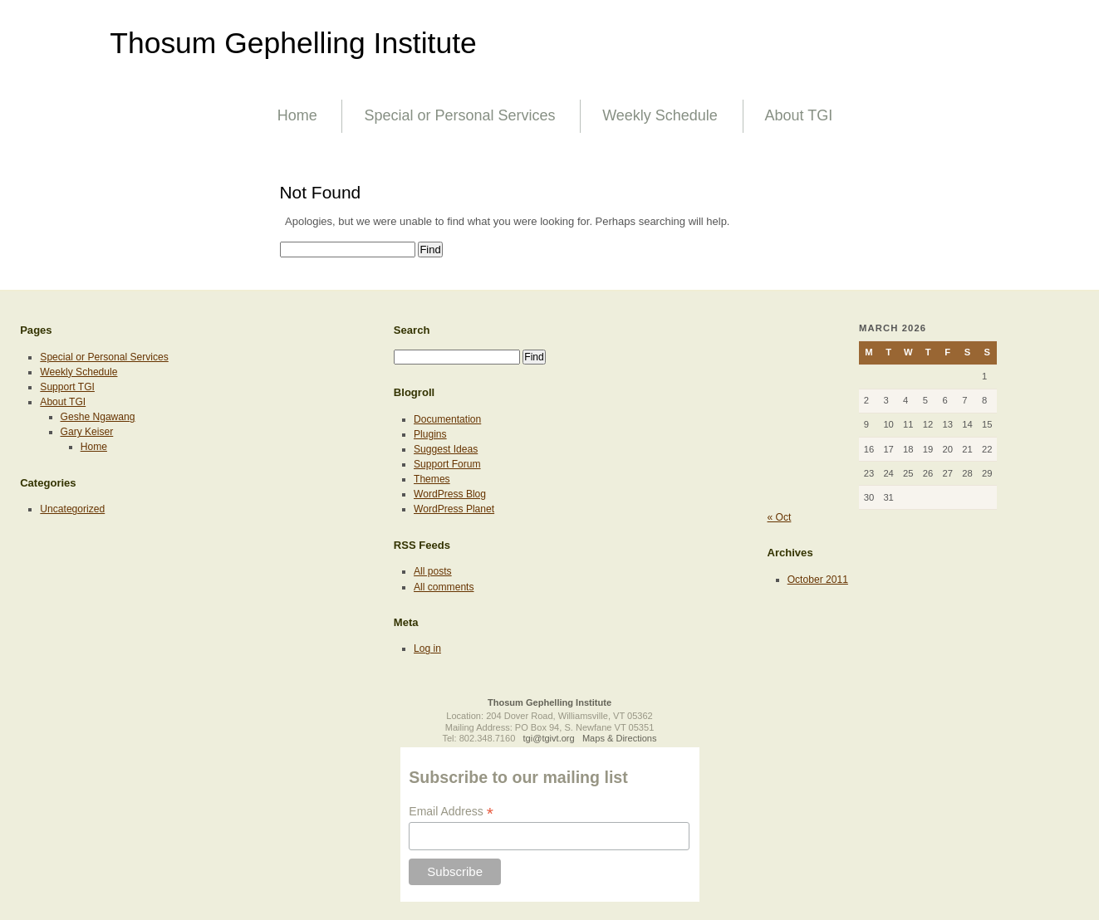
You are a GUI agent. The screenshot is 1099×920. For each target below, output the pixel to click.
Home (297, 115)
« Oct (780, 517)
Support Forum (447, 464)
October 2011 (817, 579)
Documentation (447, 419)
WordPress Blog (450, 494)
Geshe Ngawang (98, 417)
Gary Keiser (87, 432)
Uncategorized (72, 509)
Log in (427, 648)
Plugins (430, 434)
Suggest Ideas (446, 449)
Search (412, 330)
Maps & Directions (619, 738)
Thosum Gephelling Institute (293, 43)
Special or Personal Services (459, 115)
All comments (444, 587)
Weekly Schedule (660, 115)
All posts (433, 571)
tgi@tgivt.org (549, 738)
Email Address (451, 812)
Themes (432, 479)
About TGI (799, 115)
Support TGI (67, 387)
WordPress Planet (454, 509)
